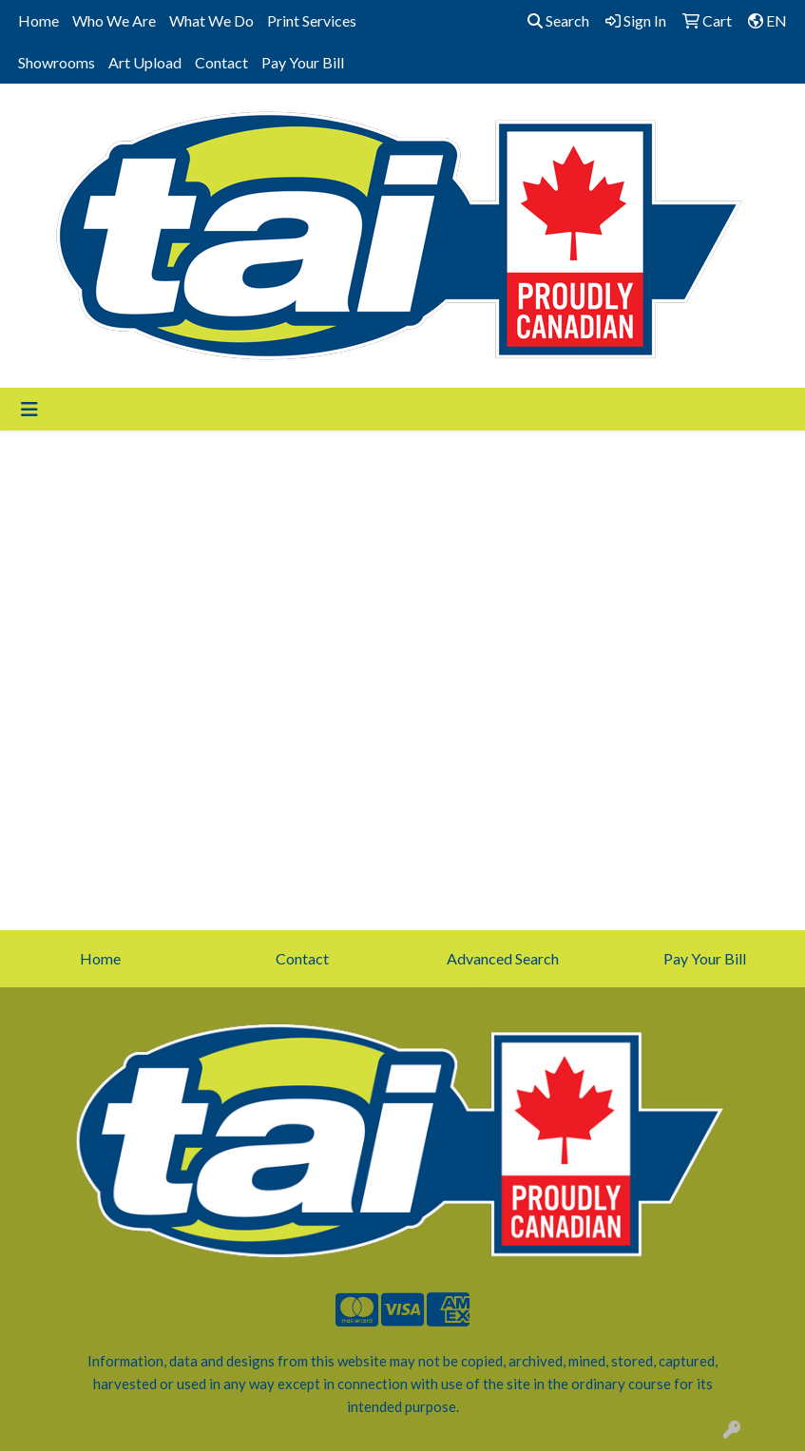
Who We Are (114, 20)
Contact (221, 62)
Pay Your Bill (302, 62)
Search (558, 20)
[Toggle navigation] (29, 409)
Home (38, 20)
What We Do (211, 20)
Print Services (311, 20)
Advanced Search (503, 958)
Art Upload (145, 62)
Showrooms (56, 62)
